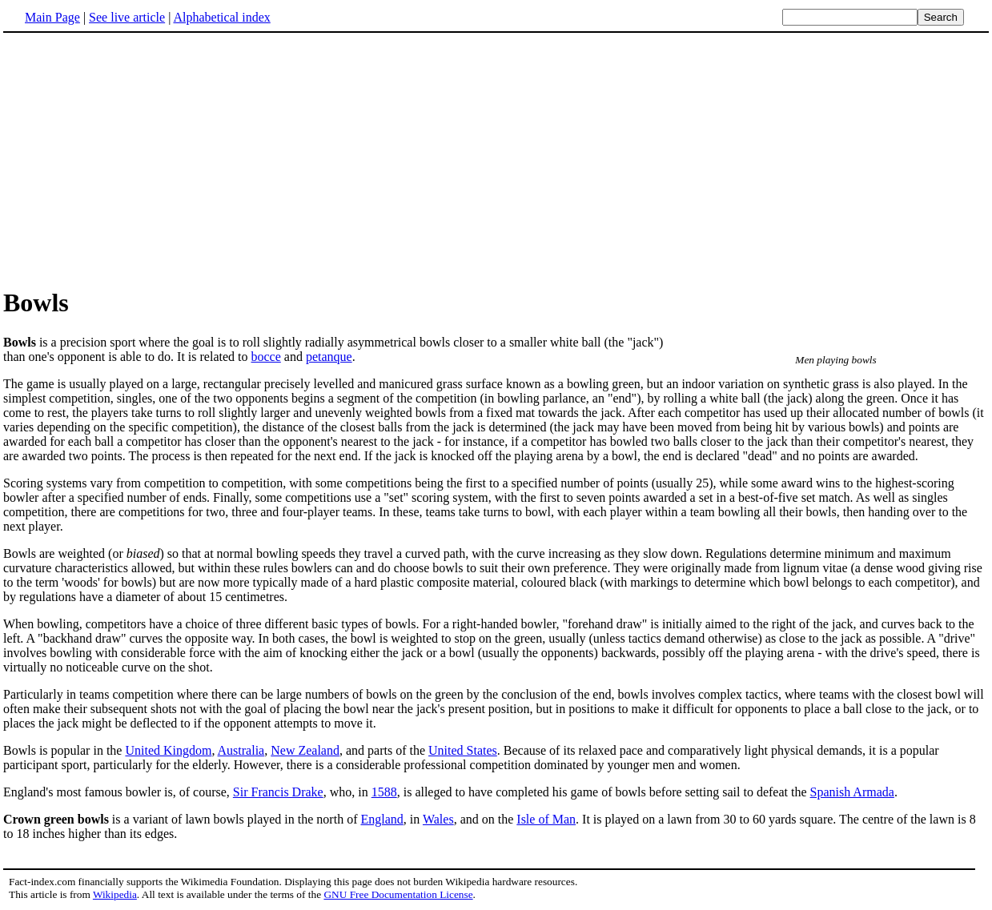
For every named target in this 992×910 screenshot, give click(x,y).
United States (462, 750)
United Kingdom (168, 750)
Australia (241, 750)
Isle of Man (546, 819)
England (381, 819)
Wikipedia (115, 894)
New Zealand (305, 750)
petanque (329, 356)
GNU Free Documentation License (397, 894)
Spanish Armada (852, 792)
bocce (265, 356)
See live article (127, 17)
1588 (384, 792)
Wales (438, 819)
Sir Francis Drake (278, 792)
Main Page (52, 17)
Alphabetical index (221, 17)
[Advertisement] (496, 159)
